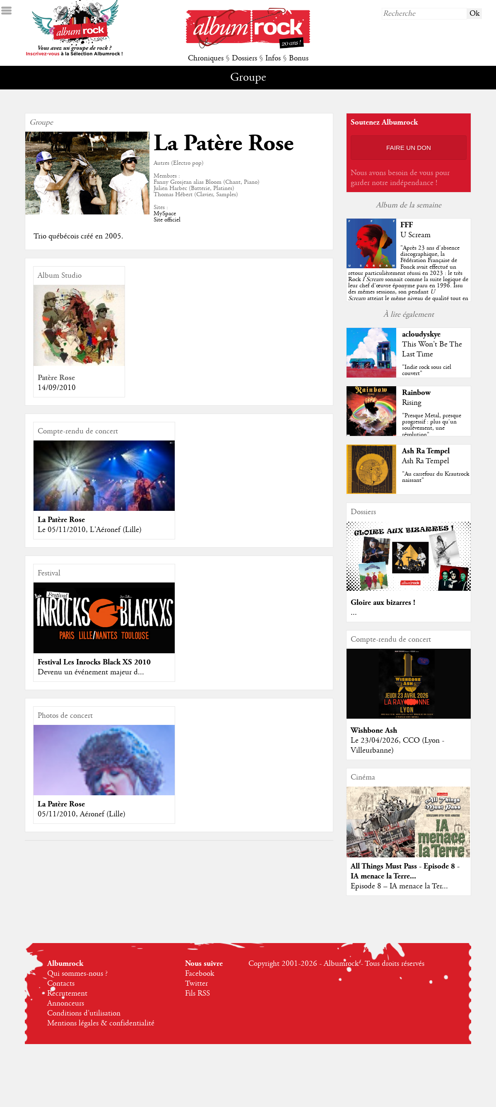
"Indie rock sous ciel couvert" (426, 370)
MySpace (165, 213)
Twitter (196, 984)
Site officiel (167, 220)
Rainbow (416, 392)
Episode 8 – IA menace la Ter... (399, 886)
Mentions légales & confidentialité (100, 1023)
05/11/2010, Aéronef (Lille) (81, 814)
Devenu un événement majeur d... (91, 672)
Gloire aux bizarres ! (383, 602)
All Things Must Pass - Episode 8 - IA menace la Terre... (405, 871)
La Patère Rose (61, 520)
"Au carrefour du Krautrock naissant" (435, 477)
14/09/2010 (57, 388)
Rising (411, 403)
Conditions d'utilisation (83, 1013)
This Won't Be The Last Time (432, 349)
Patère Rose (56, 378)
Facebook (199, 974)
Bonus (298, 58)
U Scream (415, 235)
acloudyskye (421, 334)
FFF (406, 225)
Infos (273, 58)
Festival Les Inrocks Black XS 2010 (94, 662)
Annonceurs (65, 1003)
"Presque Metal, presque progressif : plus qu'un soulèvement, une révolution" (431, 425)
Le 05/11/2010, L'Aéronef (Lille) (90, 530)
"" (408, 279)
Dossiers (244, 58)
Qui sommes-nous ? (77, 974)
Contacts (61, 984)
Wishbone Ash (374, 730)
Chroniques (206, 58)
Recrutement (67, 994)
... (354, 613)
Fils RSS (197, 994)
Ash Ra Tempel (426, 451)
